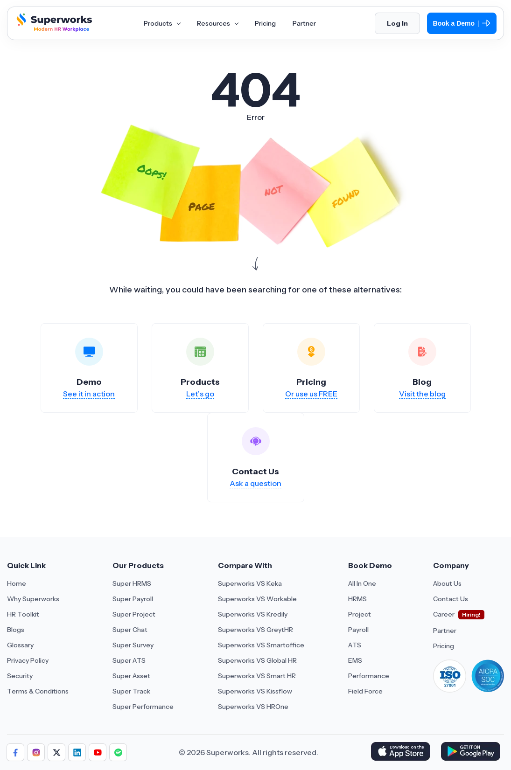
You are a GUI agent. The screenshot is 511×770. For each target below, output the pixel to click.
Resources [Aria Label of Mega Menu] (217, 23)
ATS (354, 645)
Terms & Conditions (38, 691)
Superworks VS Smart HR (257, 676)
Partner (444, 630)
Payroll (358, 629)
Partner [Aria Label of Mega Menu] (304, 23)
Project (359, 614)
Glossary (20, 645)
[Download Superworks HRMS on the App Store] (402, 752)
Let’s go (200, 393)
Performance (368, 676)
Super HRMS (131, 583)
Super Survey (133, 645)
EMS (355, 660)
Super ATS (129, 660)
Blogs (15, 629)
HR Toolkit (23, 614)
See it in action (89, 393)
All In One (362, 583)
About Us (447, 583)
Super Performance (143, 706)
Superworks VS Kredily (252, 614)
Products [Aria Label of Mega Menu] (162, 23)
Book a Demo (461, 23)
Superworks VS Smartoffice (261, 645)
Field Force (365, 691)
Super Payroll (132, 599)
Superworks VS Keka (250, 583)
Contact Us (450, 599)
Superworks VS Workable (257, 599)
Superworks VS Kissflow (255, 691)
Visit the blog (422, 393)
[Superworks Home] (53, 29)
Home (16, 583)
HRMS (357, 599)
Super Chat (129, 629)
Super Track (131, 691)
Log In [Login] (397, 23)
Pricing (443, 646)
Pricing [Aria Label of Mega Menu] (265, 23)
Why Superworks (33, 599)
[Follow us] (15, 752)
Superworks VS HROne (253, 706)
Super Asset (131, 676)
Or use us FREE (311, 393)
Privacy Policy (28, 660)
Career (444, 614)
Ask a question (255, 483)
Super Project (133, 614)
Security (20, 676)
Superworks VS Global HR (257, 660)
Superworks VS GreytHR (255, 629)
